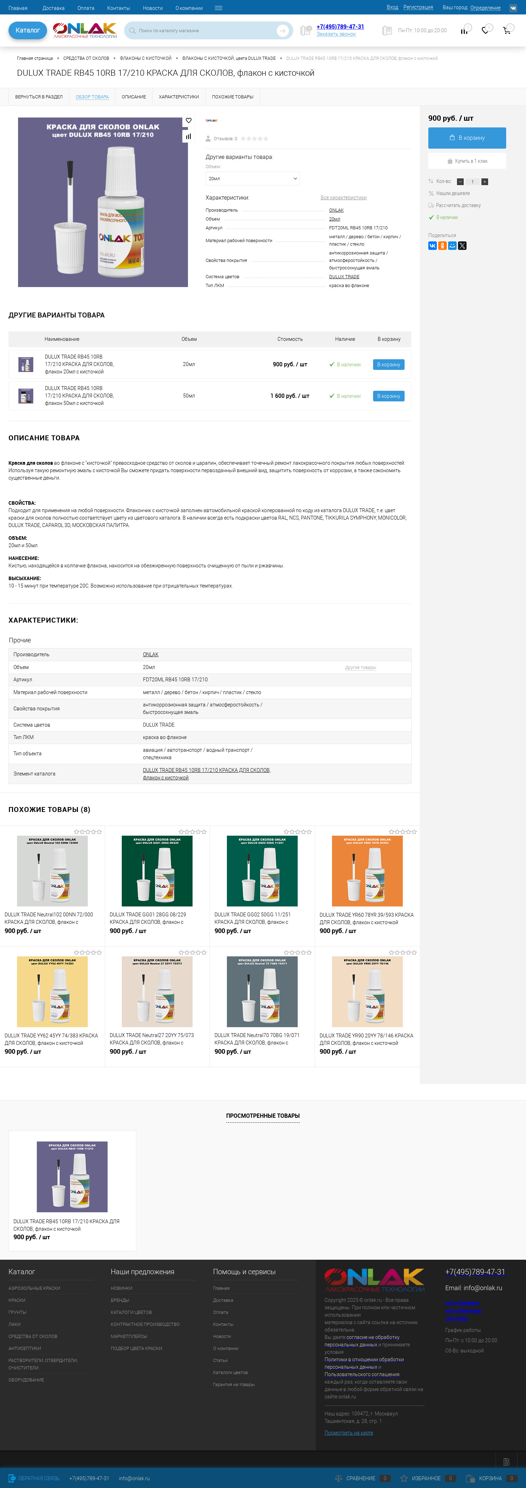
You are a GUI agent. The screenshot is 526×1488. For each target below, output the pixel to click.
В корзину (388, 364)
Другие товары (355, 666)
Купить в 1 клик (467, 160)
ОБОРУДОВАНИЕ (26, 1375)
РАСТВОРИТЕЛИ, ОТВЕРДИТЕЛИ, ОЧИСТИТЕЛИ (43, 1359)
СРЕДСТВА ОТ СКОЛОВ (32, 1331)
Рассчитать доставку (454, 204)
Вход (392, 7)
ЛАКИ (14, 1319)
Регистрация (418, 7)
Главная (18, 8)
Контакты (118, 8)
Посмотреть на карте (349, 1428)
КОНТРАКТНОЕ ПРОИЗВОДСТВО (145, 1319)
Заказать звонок (336, 34)
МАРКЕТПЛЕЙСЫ (129, 1331)
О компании (189, 8)
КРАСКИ (16, 1295)
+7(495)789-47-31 (340, 26)
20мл (334, 219)
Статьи (220, 1355)
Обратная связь (34, 1478)
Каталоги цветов (230, 1367)
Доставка (53, 8)
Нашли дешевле (449, 192)
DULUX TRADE (344, 276)
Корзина (492, 1478)
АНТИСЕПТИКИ (24, 1343)
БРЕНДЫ (120, 1295)
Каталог (28, 30)
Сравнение (363, 1478)
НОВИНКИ (121, 1283)
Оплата (86, 8)
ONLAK (336, 210)
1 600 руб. (289, 396)
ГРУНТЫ (17, 1307)
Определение (485, 8)
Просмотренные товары (263, 1111)
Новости (153, 8)
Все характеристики (344, 197)
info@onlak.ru (483, 1283)
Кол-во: (444, 180)
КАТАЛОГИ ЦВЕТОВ (131, 1307)
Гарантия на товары (234, 1379)
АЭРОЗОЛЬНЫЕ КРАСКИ (34, 1283)
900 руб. (290, 364)
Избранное (428, 1478)
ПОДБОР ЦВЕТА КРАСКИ (136, 1343)
